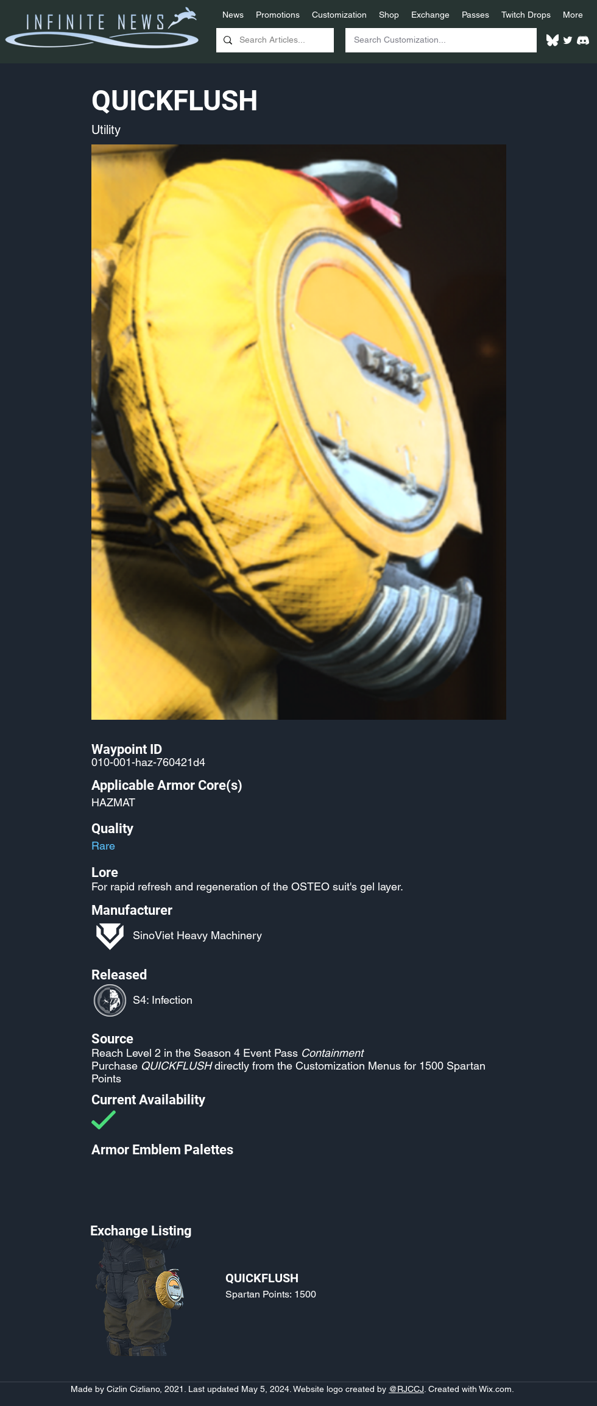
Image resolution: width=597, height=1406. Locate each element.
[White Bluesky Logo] (552, 40)
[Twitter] (568, 40)
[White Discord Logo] (583, 40)
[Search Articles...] (273, 40)
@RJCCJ (406, 1389)
